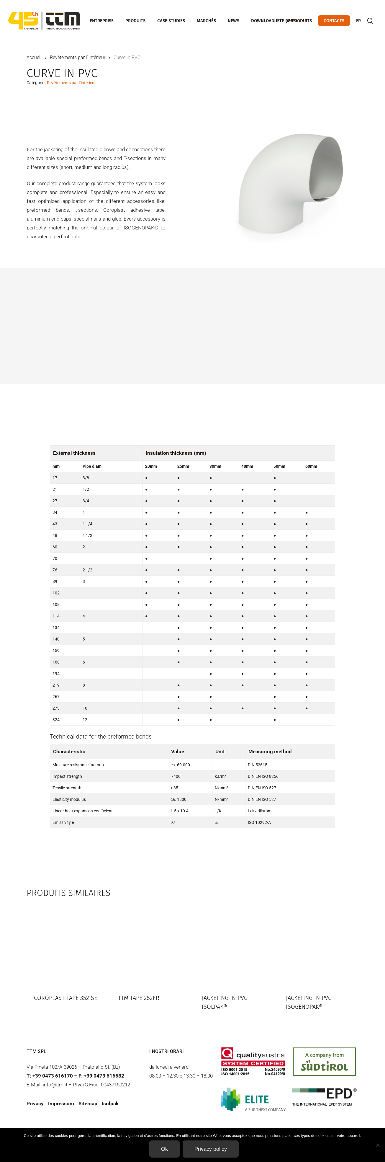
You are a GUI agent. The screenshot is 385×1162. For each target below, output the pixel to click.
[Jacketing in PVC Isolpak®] (234, 945)
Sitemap (87, 1103)
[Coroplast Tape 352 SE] (66, 945)
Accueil (34, 57)
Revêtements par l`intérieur (77, 57)
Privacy (35, 1103)
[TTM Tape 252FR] (150, 945)
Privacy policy (210, 1149)
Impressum (61, 1103)
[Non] (378, 1145)
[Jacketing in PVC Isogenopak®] (318, 945)
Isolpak (110, 1103)
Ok (164, 1149)
